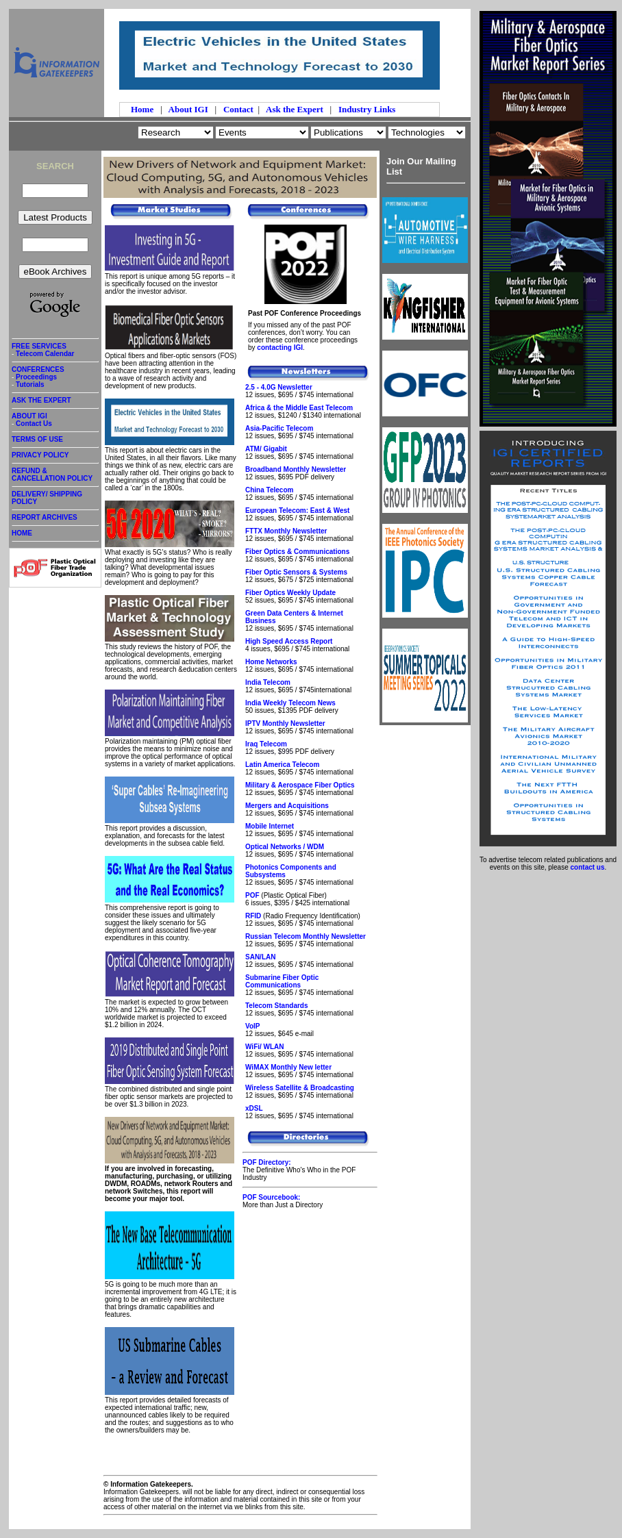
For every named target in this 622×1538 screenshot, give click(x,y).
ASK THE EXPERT (55, 402)
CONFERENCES (38, 369)
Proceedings (36, 377)
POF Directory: (266, 1162)
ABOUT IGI (29, 416)
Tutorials (30, 384)
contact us (588, 867)
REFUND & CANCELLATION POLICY (55, 477)
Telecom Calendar (45, 353)
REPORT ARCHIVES (55, 520)
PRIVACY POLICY (55, 457)
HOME (22, 533)
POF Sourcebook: (271, 1197)
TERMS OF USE (55, 442)
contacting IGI (280, 347)
